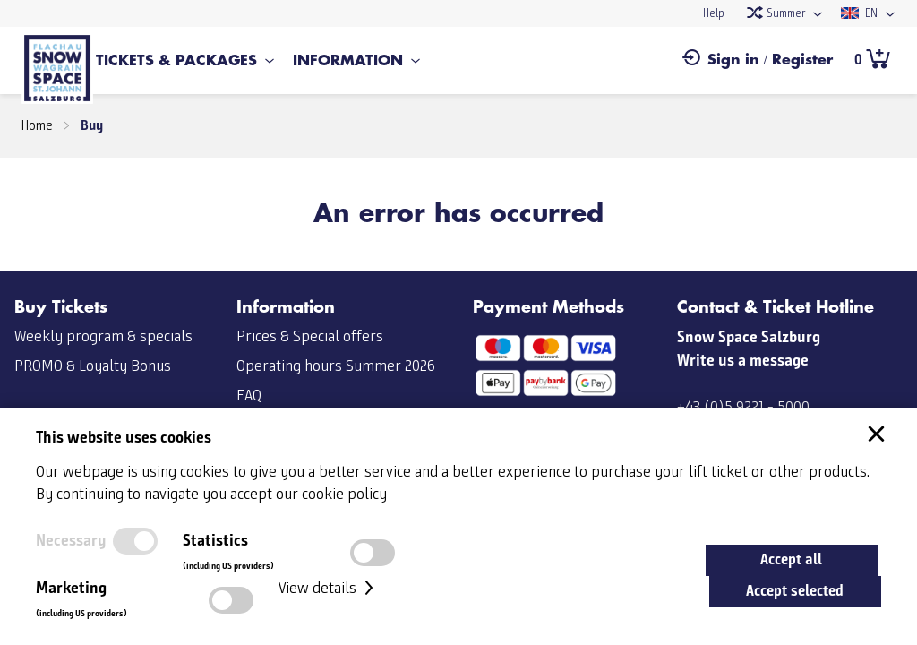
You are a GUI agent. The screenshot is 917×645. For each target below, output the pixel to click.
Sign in (733, 60)
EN (859, 13)
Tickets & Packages (176, 61)
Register (802, 60)
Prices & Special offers (309, 337)
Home (37, 126)
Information (348, 61)
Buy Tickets (60, 307)
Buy (92, 124)
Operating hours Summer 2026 (335, 366)
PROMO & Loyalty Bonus (92, 366)
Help (713, 14)
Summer (775, 13)
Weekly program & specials (103, 337)
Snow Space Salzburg (748, 337)
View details (328, 588)
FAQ (248, 396)
